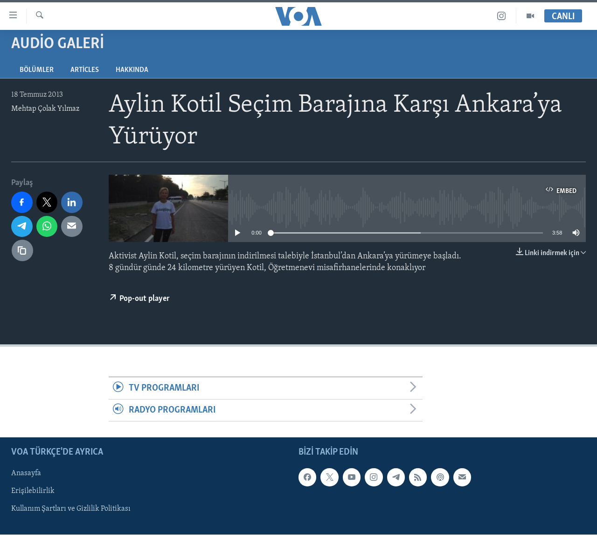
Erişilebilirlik (33, 491)
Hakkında (132, 70)
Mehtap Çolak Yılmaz (45, 109)
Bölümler (37, 70)
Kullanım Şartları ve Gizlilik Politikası (71, 509)
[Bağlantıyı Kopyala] (22, 250)
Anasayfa (26, 474)
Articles (84, 70)
